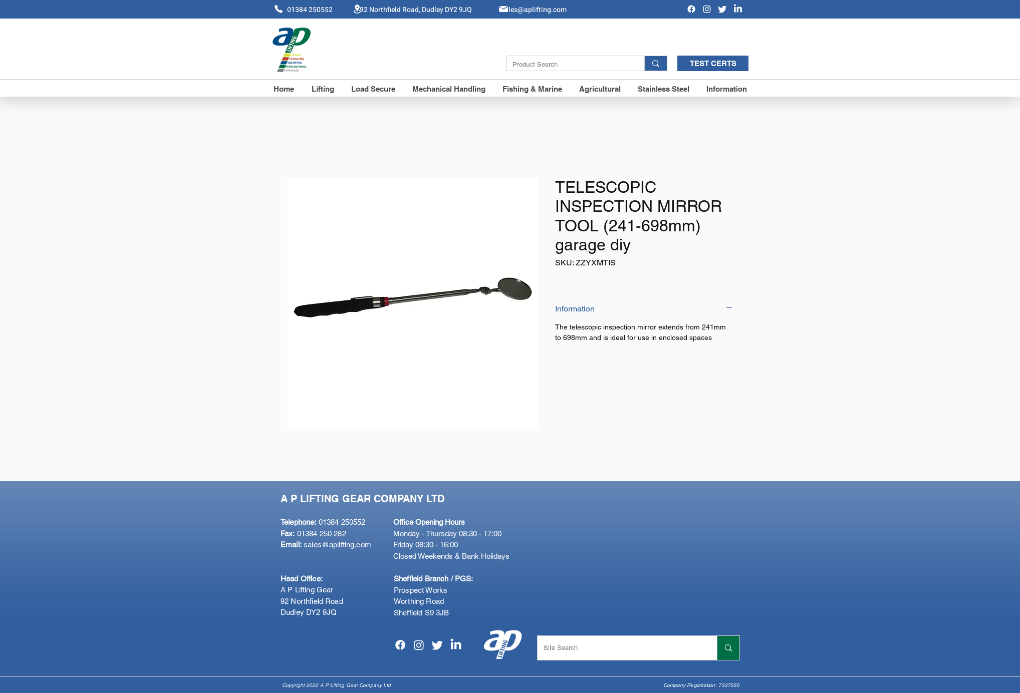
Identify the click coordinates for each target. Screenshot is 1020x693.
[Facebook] (691, 9)
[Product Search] (568, 64)
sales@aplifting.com (337, 544)
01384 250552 (323, 522)
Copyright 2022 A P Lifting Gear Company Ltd (336, 685)
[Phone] (278, 9)
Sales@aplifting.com (533, 10)
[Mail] (503, 9)
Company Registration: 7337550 (701, 685)
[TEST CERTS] (712, 63)
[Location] (357, 9)
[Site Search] (620, 648)
